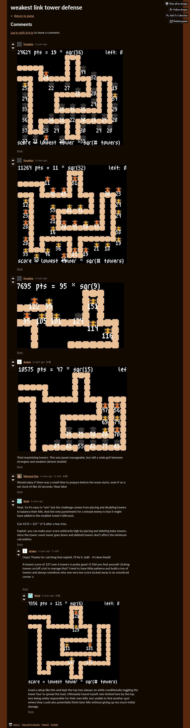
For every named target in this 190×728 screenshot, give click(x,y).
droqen (27, 362)
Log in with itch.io (22, 32)
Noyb (26, 501)
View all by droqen (31, 724)
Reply (20, 151)
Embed (54, 724)
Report (45, 724)
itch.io (16, 724)
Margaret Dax (31, 476)
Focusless (28, 44)
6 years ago (41, 44)
